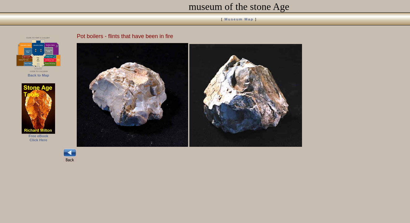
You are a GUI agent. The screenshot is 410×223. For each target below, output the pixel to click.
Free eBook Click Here (38, 138)
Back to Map (38, 75)
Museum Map (238, 19)
